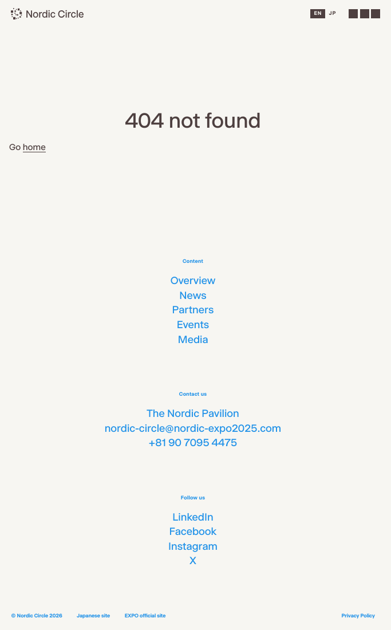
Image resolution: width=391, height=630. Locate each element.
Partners (193, 310)
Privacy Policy (357, 616)
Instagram (193, 546)
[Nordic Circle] (47, 14)
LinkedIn (192, 517)
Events (193, 324)
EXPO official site (145, 616)
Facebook (192, 531)
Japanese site (93, 616)
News (192, 295)
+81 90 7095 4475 (193, 442)
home (34, 146)
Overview (193, 280)
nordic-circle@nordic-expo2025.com (193, 428)
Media (192, 339)
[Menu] (364, 14)
